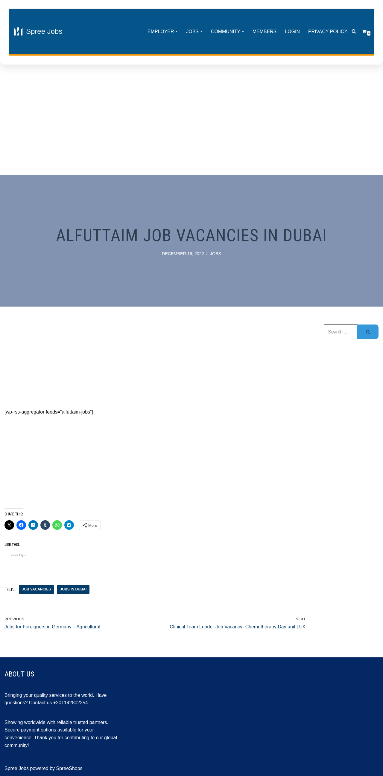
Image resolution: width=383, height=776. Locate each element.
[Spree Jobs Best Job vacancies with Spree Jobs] (37, 31)
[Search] (354, 31)
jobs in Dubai (73, 589)
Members (264, 31)
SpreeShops (69, 768)
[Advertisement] (191, 121)
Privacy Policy (327, 31)
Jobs (215, 253)
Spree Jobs (16, 768)
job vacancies (36, 589)
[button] (176, 31)
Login (292, 31)
